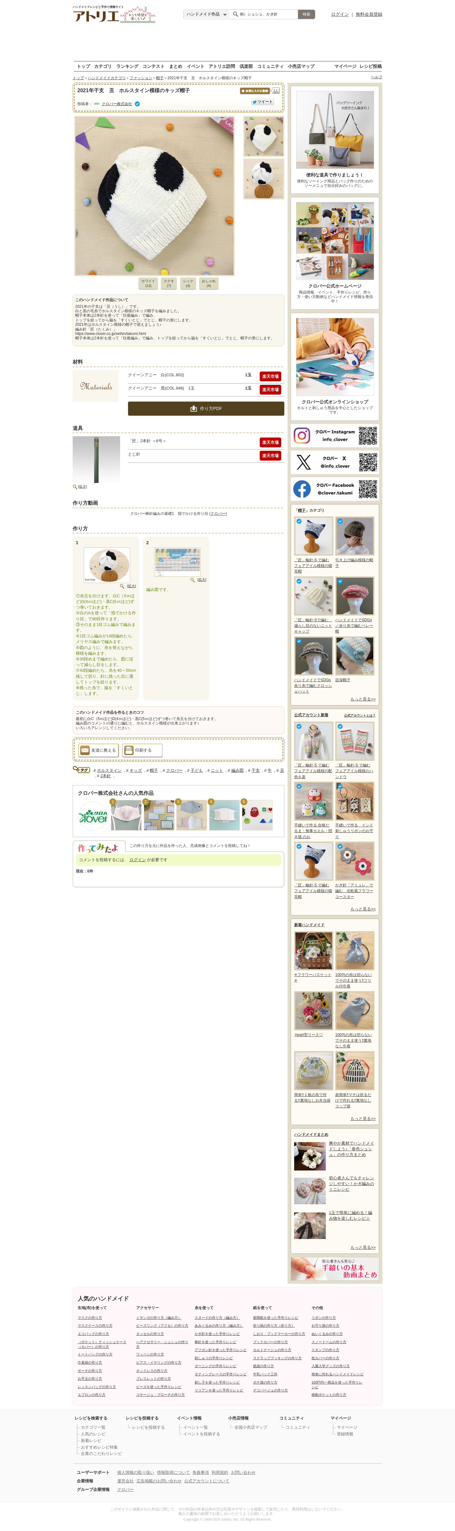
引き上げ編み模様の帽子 (354, 542)
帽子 (160, 78)
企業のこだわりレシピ (101, 1453)
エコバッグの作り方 (93, 1334)
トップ (83, 66)
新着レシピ (91, 1440)
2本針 (105, 775)
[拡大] (82, 486)
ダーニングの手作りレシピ (215, 1366)
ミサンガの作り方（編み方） (158, 1318)
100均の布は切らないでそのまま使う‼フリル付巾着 (354, 959)
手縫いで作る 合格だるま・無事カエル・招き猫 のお (313, 810)
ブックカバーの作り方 (270, 1342)
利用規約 (220, 1472)
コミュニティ (270, 66)
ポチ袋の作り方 (265, 1382)
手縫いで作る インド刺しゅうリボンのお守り (354, 810)
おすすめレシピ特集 (99, 1447)
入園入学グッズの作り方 (331, 1366)
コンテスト (154, 66)
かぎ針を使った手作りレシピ (217, 1334)
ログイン (340, 14)
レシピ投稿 (371, 66)
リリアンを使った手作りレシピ (219, 1390)
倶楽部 (246, 66)
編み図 (237, 770)
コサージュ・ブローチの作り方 (160, 1395)
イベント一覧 (195, 1427)
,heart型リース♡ (313, 1014)
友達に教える (98, 751)
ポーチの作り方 (90, 1371)
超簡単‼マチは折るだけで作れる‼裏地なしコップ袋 (354, 1079)
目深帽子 (354, 659)
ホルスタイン (109, 770)
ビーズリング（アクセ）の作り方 (162, 1325)
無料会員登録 (369, 14)
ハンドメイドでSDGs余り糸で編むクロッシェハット (313, 665)
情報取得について (173, 1472)
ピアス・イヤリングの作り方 (158, 1362)
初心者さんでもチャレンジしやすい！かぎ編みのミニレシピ (351, 1184)
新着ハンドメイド (309, 925)
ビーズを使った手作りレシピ (158, 1387)
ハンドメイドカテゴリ (107, 78)
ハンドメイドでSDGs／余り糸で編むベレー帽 (354, 605)
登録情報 (345, 1434)
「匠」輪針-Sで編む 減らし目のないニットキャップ (313, 605)
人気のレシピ (93, 1434)
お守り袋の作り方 (325, 1325)
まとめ (175, 66)
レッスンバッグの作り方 (97, 1387)
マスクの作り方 (90, 1318)
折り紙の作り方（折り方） (274, 1325)
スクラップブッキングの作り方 (277, 1358)
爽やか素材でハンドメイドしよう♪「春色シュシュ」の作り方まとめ (351, 1149)
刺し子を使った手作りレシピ (217, 1382)
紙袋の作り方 (263, 1366)
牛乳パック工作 (265, 1374)
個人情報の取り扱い (135, 1472)
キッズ (136, 770)
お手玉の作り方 (90, 1378)
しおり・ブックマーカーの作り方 (279, 1334)
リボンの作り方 (324, 1318)
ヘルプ (376, 77)
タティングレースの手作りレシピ (221, 1374)
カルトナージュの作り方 (272, 1350)
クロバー (174, 770)
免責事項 (200, 1472)
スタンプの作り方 (325, 1350)
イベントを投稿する (201, 1434)
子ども (197, 770)
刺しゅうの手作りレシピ (214, 1358)
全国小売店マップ (250, 1427)
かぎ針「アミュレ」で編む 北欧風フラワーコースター (354, 870)
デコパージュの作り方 (270, 1390)
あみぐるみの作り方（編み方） (219, 1325)
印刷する (138, 751)
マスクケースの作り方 (95, 1325)
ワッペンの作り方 (150, 1354)
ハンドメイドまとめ (311, 1134)
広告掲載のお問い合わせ (159, 1481)
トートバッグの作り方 (95, 1354)
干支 (256, 770)
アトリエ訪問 (222, 66)
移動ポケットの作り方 (329, 1395)
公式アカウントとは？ (360, 715)
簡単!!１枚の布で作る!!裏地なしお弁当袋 (313, 1077)
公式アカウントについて (206, 1481)
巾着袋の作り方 (90, 1362)
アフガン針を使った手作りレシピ (221, 1350)
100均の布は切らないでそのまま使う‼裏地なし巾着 (354, 1019)
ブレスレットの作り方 (153, 1378)
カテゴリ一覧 (93, 1427)
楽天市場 (270, 376)
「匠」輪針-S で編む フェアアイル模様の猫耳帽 (313, 545)
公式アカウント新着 (311, 715)
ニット (217, 770)
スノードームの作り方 (329, 1342)
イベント (195, 66)
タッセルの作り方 (150, 1334)
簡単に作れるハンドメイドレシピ (338, 1374)
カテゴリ (103, 66)
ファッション (141, 78)
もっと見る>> (363, 699)
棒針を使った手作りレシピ (215, 1342)
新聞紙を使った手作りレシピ (275, 1318)
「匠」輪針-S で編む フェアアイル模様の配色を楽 (313, 750)
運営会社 (125, 1481)
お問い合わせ (243, 1472)
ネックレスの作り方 (151, 1371)
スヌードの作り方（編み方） (217, 1318)
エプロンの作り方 (92, 1395)
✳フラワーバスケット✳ (313, 957)
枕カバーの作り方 (325, 1358)
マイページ (345, 66)
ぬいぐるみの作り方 (327, 1334)
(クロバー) (218, 513)
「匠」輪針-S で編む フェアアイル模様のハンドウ (354, 750)
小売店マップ (301, 66)
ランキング (127, 66)
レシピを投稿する (148, 1427)
